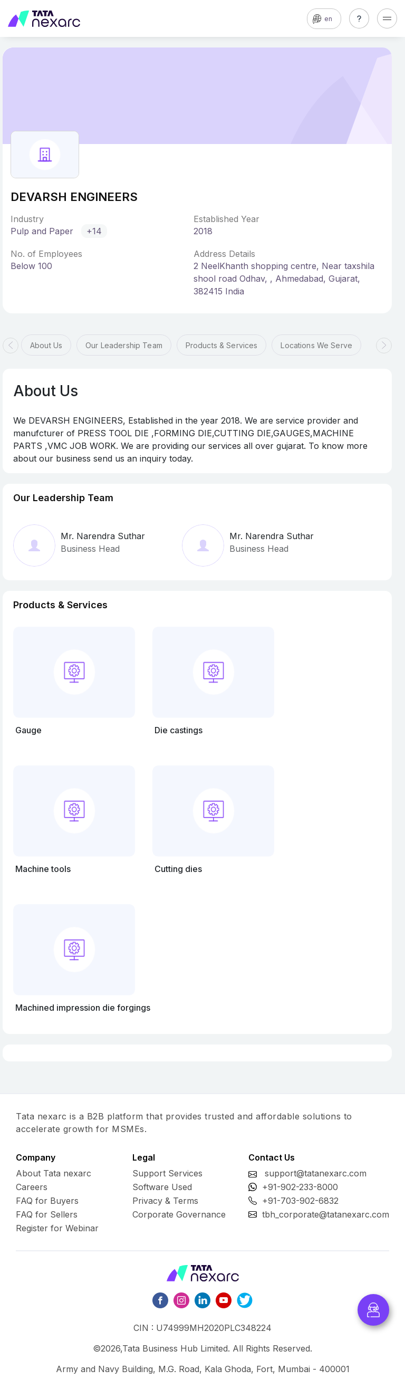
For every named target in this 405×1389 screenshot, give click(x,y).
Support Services (167, 1173)
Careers (31, 1187)
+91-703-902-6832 (300, 1200)
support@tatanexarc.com (316, 1173)
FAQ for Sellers (47, 1214)
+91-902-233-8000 (300, 1187)
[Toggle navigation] (387, 18)
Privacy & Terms (165, 1200)
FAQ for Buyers (47, 1200)
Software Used (162, 1187)
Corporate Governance (179, 1214)
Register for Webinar (57, 1228)
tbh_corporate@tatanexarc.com (325, 1214)
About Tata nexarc (53, 1173)
